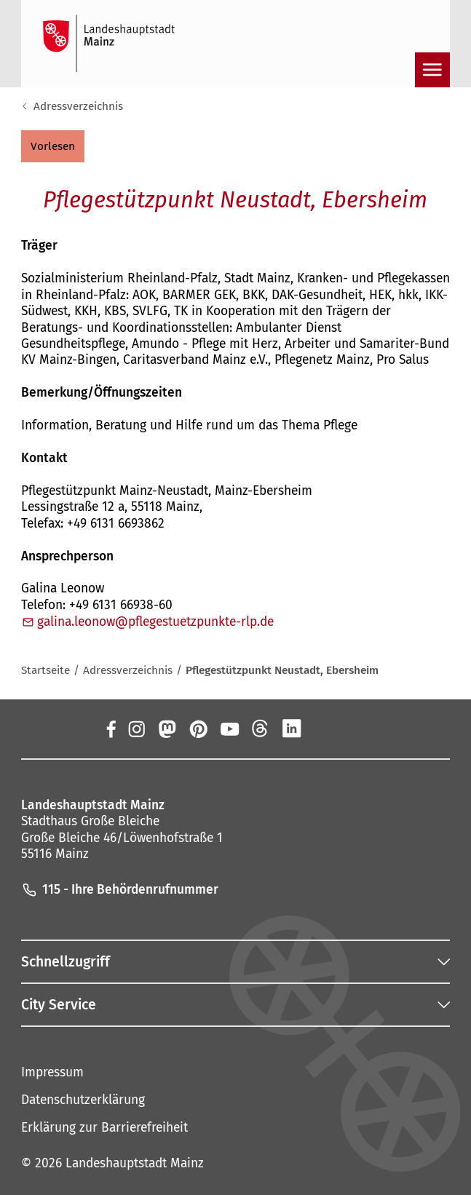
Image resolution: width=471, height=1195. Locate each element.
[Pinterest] (198, 728)
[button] (52, 146)
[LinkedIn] (291, 728)
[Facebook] (110, 728)
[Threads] (260, 728)
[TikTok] (354, 728)
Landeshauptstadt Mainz (135, 1163)
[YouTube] (229, 728)
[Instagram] (135, 728)
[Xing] (323, 728)
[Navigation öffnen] (432, 69)
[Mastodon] (167, 728)
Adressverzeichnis (78, 106)
